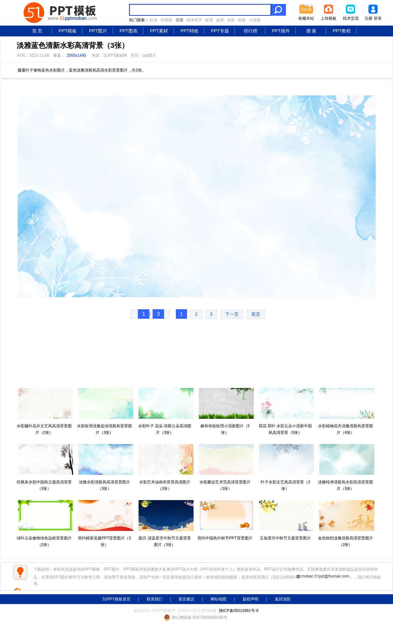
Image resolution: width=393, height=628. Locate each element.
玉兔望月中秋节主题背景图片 (285, 538)
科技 (242, 20)
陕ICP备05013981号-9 (238, 610)
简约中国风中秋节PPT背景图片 (224, 538)
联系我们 (154, 599)
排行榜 (250, 30)
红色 (154, 20)
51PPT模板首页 (116, 599)
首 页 (37, 30)
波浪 (220, 20)
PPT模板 (68, 30)
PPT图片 (98, 30)
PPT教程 (342, 30)
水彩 (231, 20)
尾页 (255, 314)
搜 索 (311, 30)
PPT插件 (281, 30)
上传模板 (328, 18)
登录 (378, 18)
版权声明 (250, 599)
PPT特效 (189, 30)
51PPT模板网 (115, 55)
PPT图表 (129, 30)
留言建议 (186, 599)
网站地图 (218, 599)
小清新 (255, 20)
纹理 (209, 20)
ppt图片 (149, 55)
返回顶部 (282, 599)
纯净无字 (194, 20)
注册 (368, 18)
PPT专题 (220, 30)
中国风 (166, 20)
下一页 (232, 314)
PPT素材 (159, 30)
